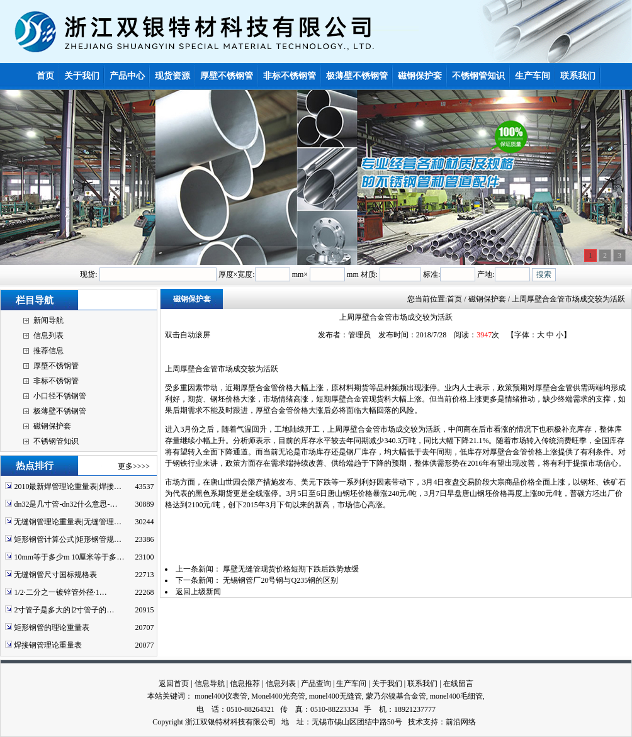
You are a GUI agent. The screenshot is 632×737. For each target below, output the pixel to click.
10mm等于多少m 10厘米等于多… (69, 557)
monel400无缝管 (335, 696)
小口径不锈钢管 (59, 395)
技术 (415, 721)
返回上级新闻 (198, 591)
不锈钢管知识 (56, 441)
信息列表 (48, 335)
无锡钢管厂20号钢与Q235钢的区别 (280, 580)
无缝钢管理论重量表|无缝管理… (67, 521)
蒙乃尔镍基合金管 (396, 696)
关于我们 (387, 683)
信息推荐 (245, 683)
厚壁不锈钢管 (56, 365)
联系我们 (422, 683)
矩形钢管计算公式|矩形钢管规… (67, 539)
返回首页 (174, 683)
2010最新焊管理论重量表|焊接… (67, 486)
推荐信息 (48, 350)
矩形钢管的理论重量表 (51, 627)
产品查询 (316, 683)
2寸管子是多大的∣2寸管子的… (64, 609)
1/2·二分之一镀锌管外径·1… (60, 592)
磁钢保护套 (52, 426)
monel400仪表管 (221, 696)
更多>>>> (134, 466)
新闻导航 (48, 320)
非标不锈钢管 (56, 380)
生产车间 (351, 683)
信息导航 (210, 683)
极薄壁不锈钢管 (59, 411)
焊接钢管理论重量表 (48, 645)
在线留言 (458, 683)
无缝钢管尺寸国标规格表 (55, 574)
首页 (454, 299)
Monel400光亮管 (278, 696)
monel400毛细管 (456, 696)
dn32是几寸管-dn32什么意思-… (65, 504)
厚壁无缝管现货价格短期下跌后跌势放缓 (291, 569)
